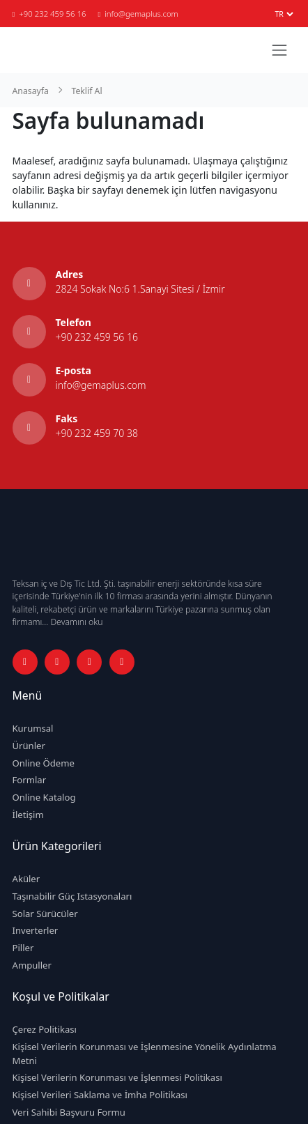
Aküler (26, 878)
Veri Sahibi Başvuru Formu (69, 1112)
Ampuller (32, 965)
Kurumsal (33, 728)
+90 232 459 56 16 (49, 13)
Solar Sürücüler (45, 913)
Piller (23, 947)
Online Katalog (44, 797)
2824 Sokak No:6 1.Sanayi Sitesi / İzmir (140, 288)
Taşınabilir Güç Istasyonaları (72, 896)
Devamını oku (76, 622)
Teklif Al (86, 91)
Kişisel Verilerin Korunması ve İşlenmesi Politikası (117, 1077)
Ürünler (29, 745)
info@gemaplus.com (138, 13)
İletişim (28, 814)
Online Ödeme (44, 763)
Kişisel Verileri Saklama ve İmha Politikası (100, 1094)
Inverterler (36, 930)
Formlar (30, 779)
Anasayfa (31, 91)
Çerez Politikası (45, 1029)
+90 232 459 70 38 (97, 433)
